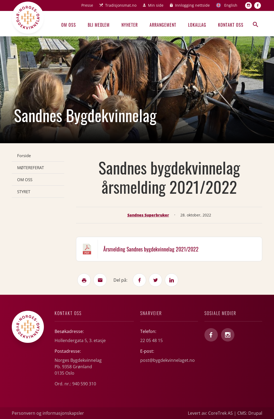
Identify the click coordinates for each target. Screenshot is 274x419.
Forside (24, 155)
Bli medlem (99, 25)
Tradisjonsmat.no (120, 5)
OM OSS (24, 179)
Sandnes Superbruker (148, 215)
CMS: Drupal (249, 413)
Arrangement (163, 25)
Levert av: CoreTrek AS (210, 413)
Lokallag (197, 25)
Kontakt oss (230, 25)
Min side (155, 5)
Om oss (68, 25)
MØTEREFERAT (30, 167)
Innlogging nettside (192, 5)
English (230, 5)
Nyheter (129, 25)
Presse (87, 5)
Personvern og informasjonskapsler (48, 413)
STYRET (23, 191)
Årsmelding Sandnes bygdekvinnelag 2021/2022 (151, 249)
